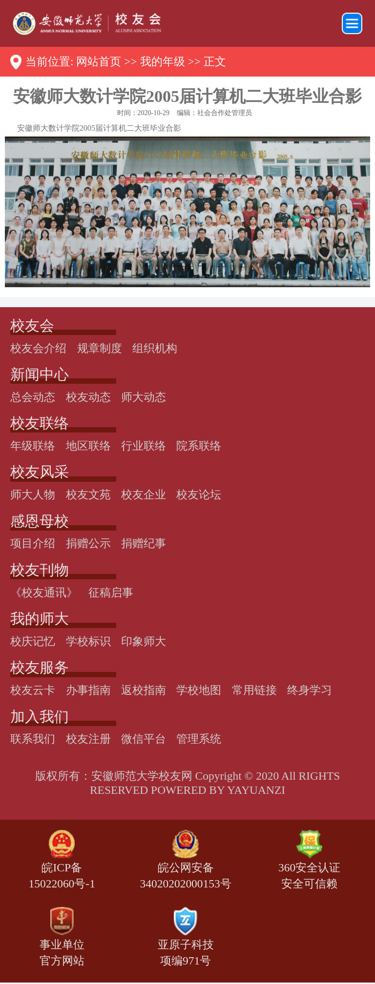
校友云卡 (32, 690)
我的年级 (162, 61)
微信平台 (143, 738)
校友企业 (143, 494)
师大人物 (32, 494)
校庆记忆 (32, 641)
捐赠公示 (88, 543)
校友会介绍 (38, 348)
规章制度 (99, 348)
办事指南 (88, 690)
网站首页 (98, 61)
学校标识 (88, 641)
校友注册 (88, 738)
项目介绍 (32, 543)
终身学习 (309, 690)
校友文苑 (88, 494)
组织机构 (154, 348)
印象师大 (143, 641)
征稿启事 (110, 592)
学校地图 (198, 690)
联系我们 (32, 738)
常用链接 (254, 690)
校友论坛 (198, 494)
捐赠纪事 (143, 543)
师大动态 (143, 397)
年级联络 (32, 445)
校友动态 (88, 397)
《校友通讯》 (44, 592)
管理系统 (198, 738)
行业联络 (143, 445)
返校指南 (143, 690)
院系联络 (198, 445)
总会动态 (32, 397)
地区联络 (88, 445)
